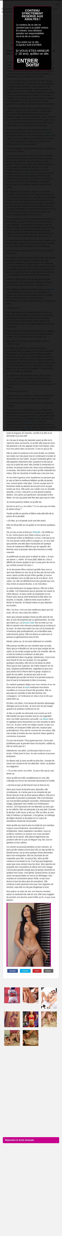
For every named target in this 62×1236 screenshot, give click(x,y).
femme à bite (28, 623)
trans (27, 687)
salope (45, 719)
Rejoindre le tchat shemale (19, 1140)
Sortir (32, 65)
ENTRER (27, 61)
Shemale (36, 532)
